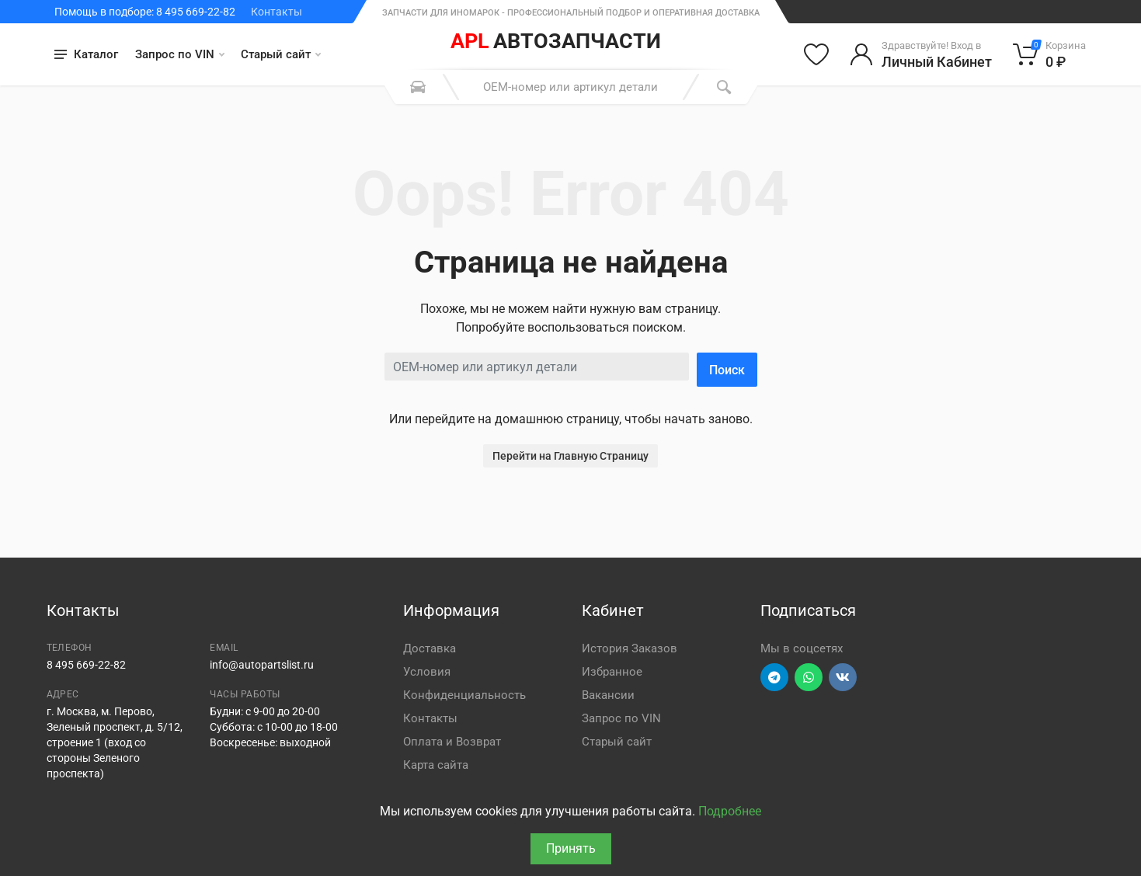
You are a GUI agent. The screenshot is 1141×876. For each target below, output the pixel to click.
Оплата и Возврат (452, 742)
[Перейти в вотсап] (809, 677)
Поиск (727, 370)
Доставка (429, 648)
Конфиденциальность (464, 695)
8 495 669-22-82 (86, 665)
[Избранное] (816, 54)
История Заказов (629, 648)
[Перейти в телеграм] (774, 677)
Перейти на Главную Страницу (570, 456)
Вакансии (608, 695)
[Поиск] (724, 87)
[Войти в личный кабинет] (920, 54)
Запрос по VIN (179, 54)
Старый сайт (281, 54)
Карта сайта (435, 765)
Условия (426, 672)
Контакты (276, 11)
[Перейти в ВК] (843, 677)
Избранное (612, 672)
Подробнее (729, 811)
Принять (571, 848)
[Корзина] (1049, 54)
